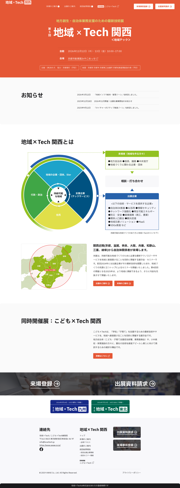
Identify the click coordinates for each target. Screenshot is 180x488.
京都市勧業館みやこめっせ (83, 59)
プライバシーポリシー (131, 472)
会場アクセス (85, 442)
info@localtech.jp (47, 442)
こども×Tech (108, 7)
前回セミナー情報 (87, 455)
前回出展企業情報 (87, 452)
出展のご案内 (69, 6)
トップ (82, 435)
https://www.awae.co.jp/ (50, 445)
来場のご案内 (53, 6)
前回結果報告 (86, 6)
